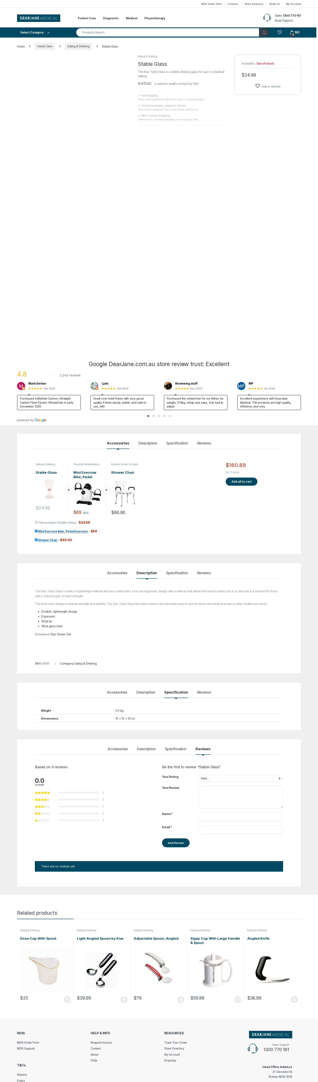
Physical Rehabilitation (86, 464)
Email (167, 827)
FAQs (94, 1060)
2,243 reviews (70, 375)
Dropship (170, 1060)
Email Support (284, 20)
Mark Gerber (37, 383)
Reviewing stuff (186, 383)
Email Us (275, 3)
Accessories (118, 443)
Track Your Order (175, 1042)
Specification (177, 443)
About (94, 1054)
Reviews (204, 443)
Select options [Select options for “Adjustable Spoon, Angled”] (180, 999)
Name (167, 814)
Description (147, 443)
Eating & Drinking (79, 46)
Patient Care (87, 18)
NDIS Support (26, 1048)
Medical (131, 18)
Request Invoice (101, 1042)
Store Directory (254, 3)
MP (251, 383)
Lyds (105, 383)
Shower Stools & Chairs (124, 464)
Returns (22, 1074)
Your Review (170, 787)
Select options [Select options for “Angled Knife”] (294, 999)
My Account (293, 3)
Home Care (44, 46)
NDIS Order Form (211, 3)
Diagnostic (111, 18)
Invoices (233, 3)
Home (21, 46)
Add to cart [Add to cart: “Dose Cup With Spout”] (67, 999)
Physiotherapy (154, 18)
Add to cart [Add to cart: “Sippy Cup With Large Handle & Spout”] (237, 999)
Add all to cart (241, 481)
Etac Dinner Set (61, 634)
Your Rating (170, 776)
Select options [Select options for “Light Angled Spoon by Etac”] (124, 999)
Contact (96, 1048)
